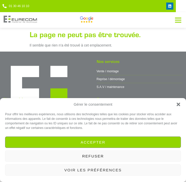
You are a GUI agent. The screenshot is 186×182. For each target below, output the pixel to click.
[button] (178, 104)
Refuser (93, 156)
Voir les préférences (93, 170)
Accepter (93, 142)
